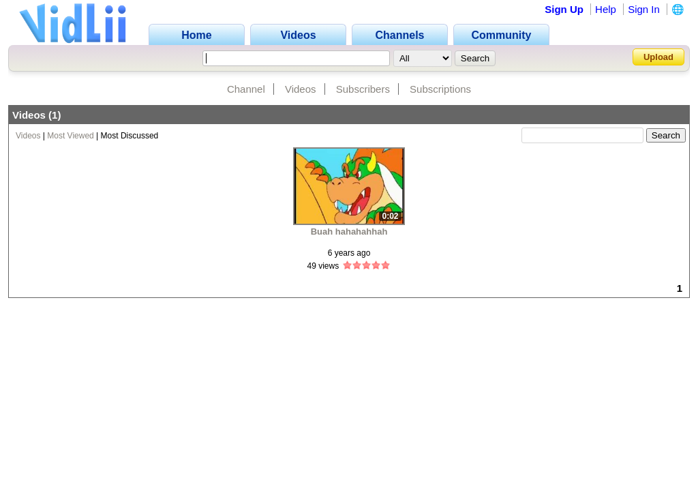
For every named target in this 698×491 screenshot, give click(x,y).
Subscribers (363, 89)
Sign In (644, 9)
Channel (246, 89)
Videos (300, 89)
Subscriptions (440, 89)
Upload (658, 57)
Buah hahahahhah (349, 231)
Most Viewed (70, 135)
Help (605, 9)
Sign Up (564, 9)
